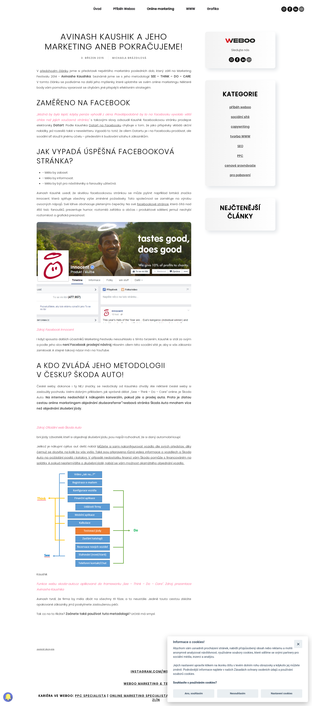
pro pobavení (240, 175)
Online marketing (160, 9)
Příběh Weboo (124, 9)
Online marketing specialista (139, 696)
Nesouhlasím (237, 693)
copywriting (240, 127)
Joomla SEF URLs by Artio (45, 649)
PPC (240, 156)
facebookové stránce (153, 204)
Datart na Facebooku (105, 125)
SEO (240, 146)
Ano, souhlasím (194, 693)
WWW (190, 9)
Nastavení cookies (281, 693)
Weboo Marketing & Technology (156, 684)
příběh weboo (240, 107)
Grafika (213, 9)
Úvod (97, 9)
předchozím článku (54, 71)
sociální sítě (240, 117)
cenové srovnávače (240, 165)
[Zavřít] (298, 644)
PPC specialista (90, 696)
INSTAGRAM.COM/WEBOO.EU (156, 671)
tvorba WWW (240, 136)
